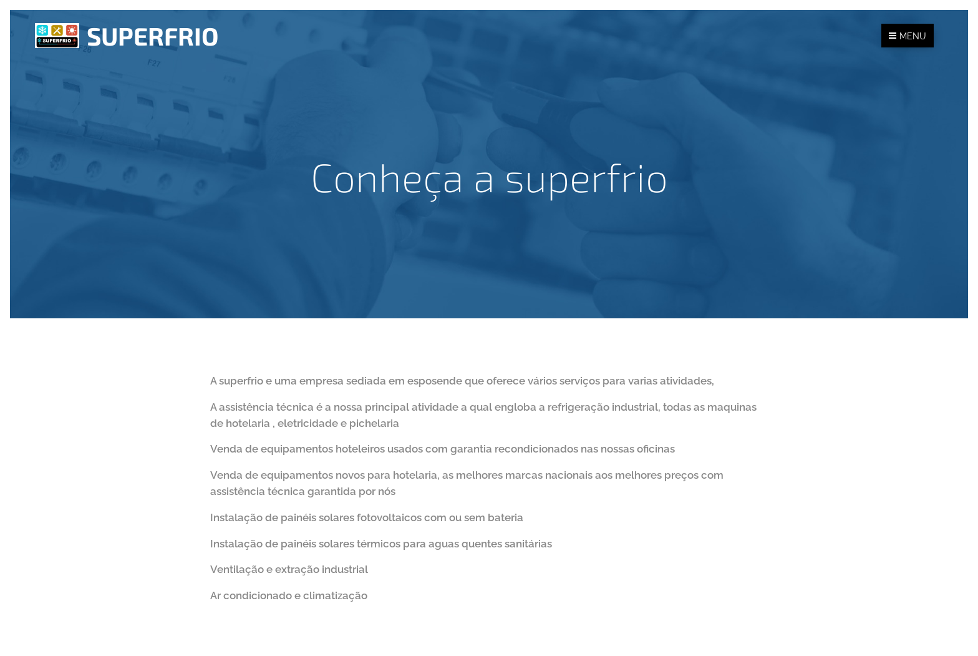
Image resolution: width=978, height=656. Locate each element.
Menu (907, 36)
